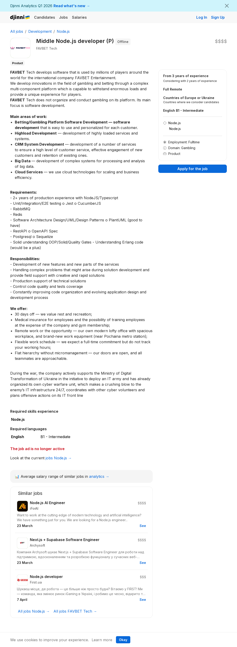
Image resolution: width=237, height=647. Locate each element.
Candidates (44, 17)
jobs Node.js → (59, 458)
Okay (123, 640)
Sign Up (218, 17)
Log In (201, 17)
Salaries (79, 17)
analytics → (99, 476)
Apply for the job (192, 168)
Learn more (102, 640)
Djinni (20, 18)
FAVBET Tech (46, 48)
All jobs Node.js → (34, 611)
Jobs (63, 17)
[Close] (227, 6)
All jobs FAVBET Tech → (75, 611)
